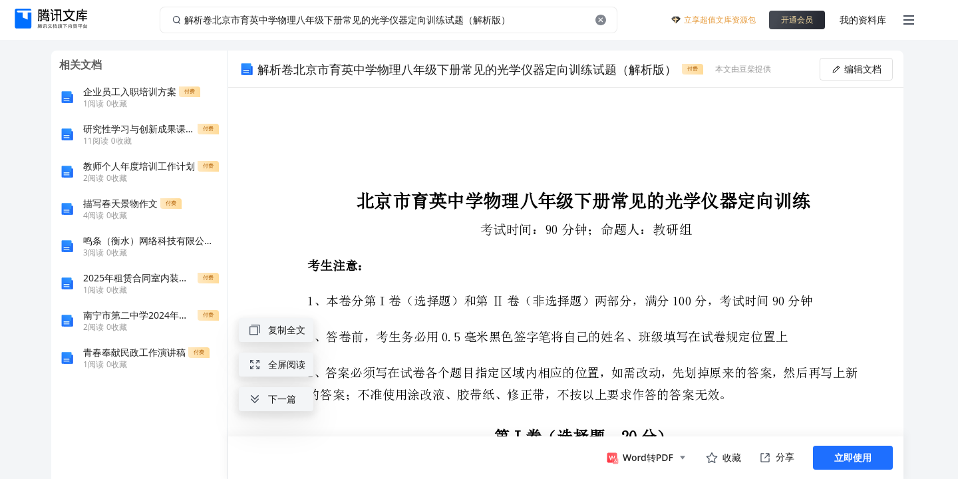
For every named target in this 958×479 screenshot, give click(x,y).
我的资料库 (863, 19)
